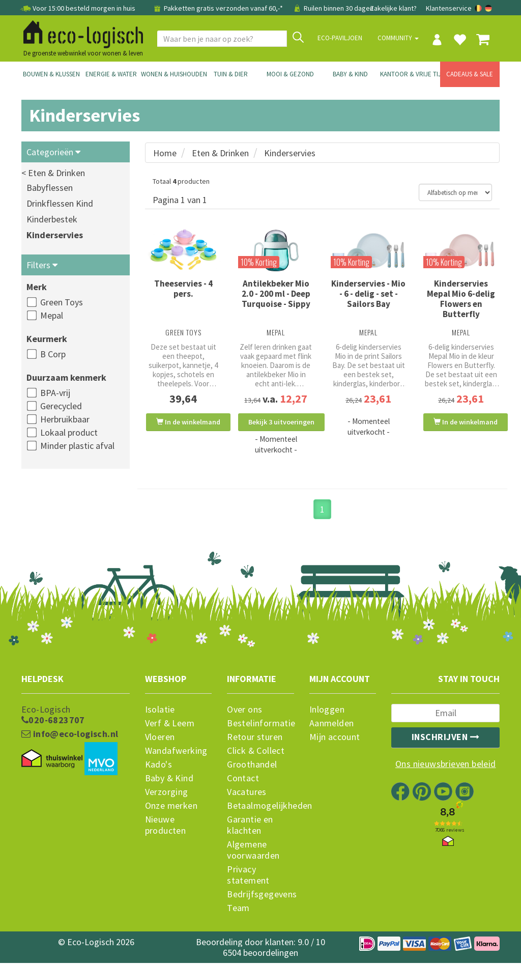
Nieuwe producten (165, 826)
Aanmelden (331, 724)
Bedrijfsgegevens (260, 895)
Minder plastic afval (77, 445)
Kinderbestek (51, 219)
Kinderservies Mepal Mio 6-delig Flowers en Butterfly (461, 299)
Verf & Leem (169, 724)
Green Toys (61, 302)
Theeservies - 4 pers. (183, 288)
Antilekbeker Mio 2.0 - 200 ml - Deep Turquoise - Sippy (276, 293)
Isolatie (160, 710)
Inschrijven (446, 738)
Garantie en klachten (250, 826)
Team (238, 909)
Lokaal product (69, 432)
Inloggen (326, 710)
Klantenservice (449, 8)
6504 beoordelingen (260, 953)
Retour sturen (254, 738)
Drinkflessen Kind (59, 203)
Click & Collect (255, 751)
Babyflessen (49, 187)
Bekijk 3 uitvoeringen (281, 422)
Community (398, 38)
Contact (243, 779)
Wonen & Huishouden (171, 74)
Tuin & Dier (231, 74)
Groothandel (252, 765)
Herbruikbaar (65, 419)
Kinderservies (54, 235)
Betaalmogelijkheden (260, 806)
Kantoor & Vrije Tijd (410, 74)
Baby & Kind (350, 74)
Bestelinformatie (260, 724)
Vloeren (160, 738)
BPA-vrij (55, 392)
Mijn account (334, 738)
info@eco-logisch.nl (69, 735)
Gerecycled (61, 406)
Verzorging (166, 793)
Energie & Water (111, 74)
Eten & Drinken (220, 153)
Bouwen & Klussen (51, 74)
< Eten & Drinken (53, 173)
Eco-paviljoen (339, 38)
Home (165, 153)
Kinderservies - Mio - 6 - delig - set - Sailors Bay (368, 293)
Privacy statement (248, 876)
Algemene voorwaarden (253, 851)
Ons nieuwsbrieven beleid (445, 765)
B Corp (53, 354)
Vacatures (247, 793)
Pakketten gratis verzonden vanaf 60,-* (218, 8)
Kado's (158, 765)
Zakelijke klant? (393, 8)
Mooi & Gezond (290, 74)
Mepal (51, 315)
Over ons (244, 710)
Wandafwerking (176, 751)
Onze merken (171, 806)
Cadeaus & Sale (469, 74)
